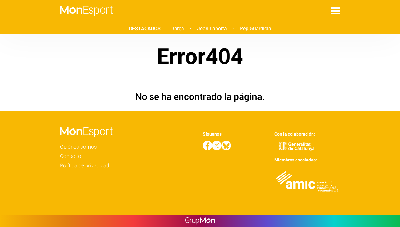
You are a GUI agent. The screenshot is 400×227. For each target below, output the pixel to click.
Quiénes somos (78, 147)
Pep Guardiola (255, 29)
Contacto (70, 156)
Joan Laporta (212, 29)
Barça (177, 29)
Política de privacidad (84, 165)
